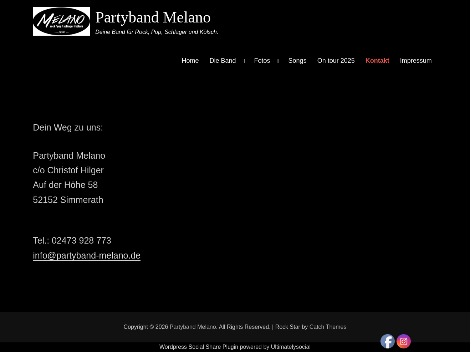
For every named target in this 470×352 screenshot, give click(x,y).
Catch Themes (328, 327)
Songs (297, 60)
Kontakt (377, 60)
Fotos (262, 60)
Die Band (223, 60)
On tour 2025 (336, 60)
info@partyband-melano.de (87, 255)
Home (190, 60)
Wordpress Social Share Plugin (199, 347)
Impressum (416, 60)
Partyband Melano (153, 17)
